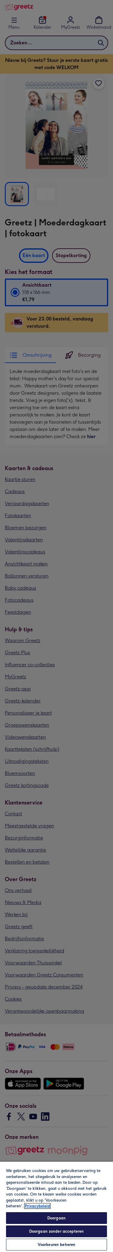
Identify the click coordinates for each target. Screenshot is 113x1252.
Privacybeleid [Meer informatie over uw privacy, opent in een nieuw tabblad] (37, 1206)
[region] (56, 1206)
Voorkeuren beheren (56, 1244)
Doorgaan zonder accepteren (56, 1231)
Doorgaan (56, 1218)
